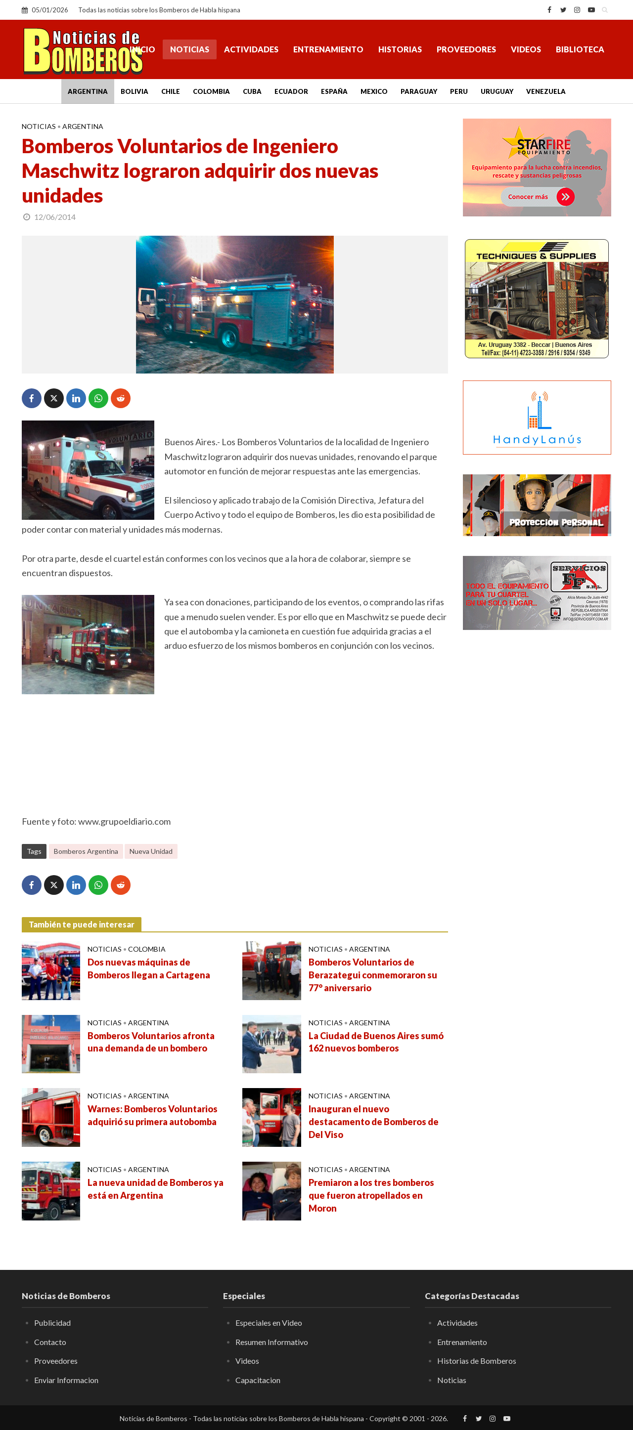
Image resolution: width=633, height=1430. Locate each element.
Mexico (374, 91)
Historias (400, 49)
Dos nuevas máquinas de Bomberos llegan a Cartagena (149, 968)
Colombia (211, 91)
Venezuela (546, 91)
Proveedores (466, 49)
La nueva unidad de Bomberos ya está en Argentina (156, 1189)
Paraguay (419, 91)
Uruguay (497, 91)
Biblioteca (580, 49)
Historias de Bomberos (476, 1360)
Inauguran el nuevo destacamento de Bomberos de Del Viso (374, 1121)
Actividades (251, 49)
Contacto (50, 1341)
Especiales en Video (268, 1322)
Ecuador (291, 91)
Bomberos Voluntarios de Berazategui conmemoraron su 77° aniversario (373, 975)
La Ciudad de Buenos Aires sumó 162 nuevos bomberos (376, 1042)
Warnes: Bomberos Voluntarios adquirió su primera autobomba (153, 1115)
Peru (459, 91)
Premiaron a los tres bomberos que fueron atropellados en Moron (371, 1195)
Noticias (189, 49)
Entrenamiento (328, 49)
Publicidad (52, 1322)
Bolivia (134, 91)
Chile (170, 91)
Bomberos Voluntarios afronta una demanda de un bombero (151, 1042)
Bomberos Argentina (86, 851)
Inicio (142, 49)
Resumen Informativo (271, 1341)
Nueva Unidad (151, 851)
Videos (526, 49)
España (334, 91)
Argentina (88, 91)
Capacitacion (257, 1380)
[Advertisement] (537, 798)
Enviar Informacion (66, 1380)
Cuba (252, 91)
